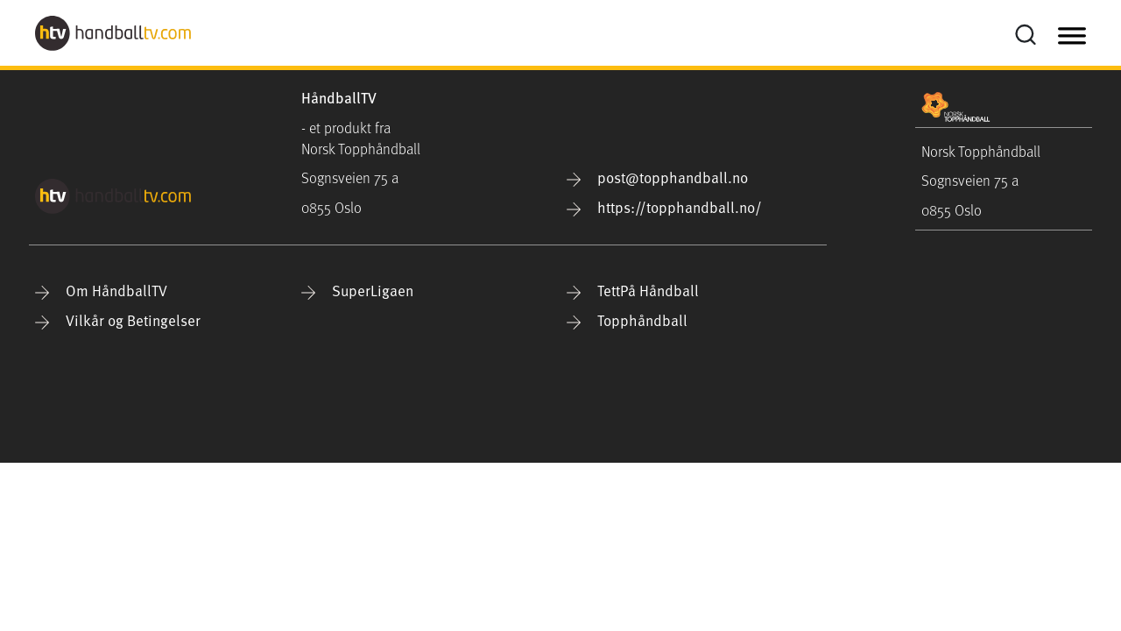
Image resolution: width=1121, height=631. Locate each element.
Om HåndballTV (101, 290)
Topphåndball (627, 320)
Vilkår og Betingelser (118, 320)
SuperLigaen (357, 290)
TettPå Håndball (633, 290)
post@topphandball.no (657, 177)
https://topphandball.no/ (664, 207)
